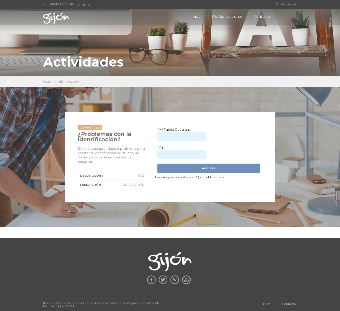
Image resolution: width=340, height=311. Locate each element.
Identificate (288, 4)
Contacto (262, 17)
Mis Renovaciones (227, 17)
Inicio (196, 17)
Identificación (69, 81)
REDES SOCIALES (61, 4)
